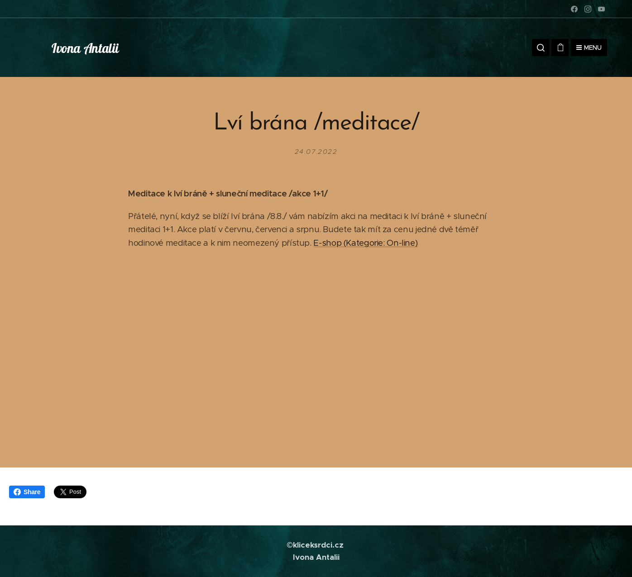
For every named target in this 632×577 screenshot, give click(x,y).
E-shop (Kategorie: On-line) (365, 243)
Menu (589, 47)
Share (27, 492)
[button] (540, 47)
